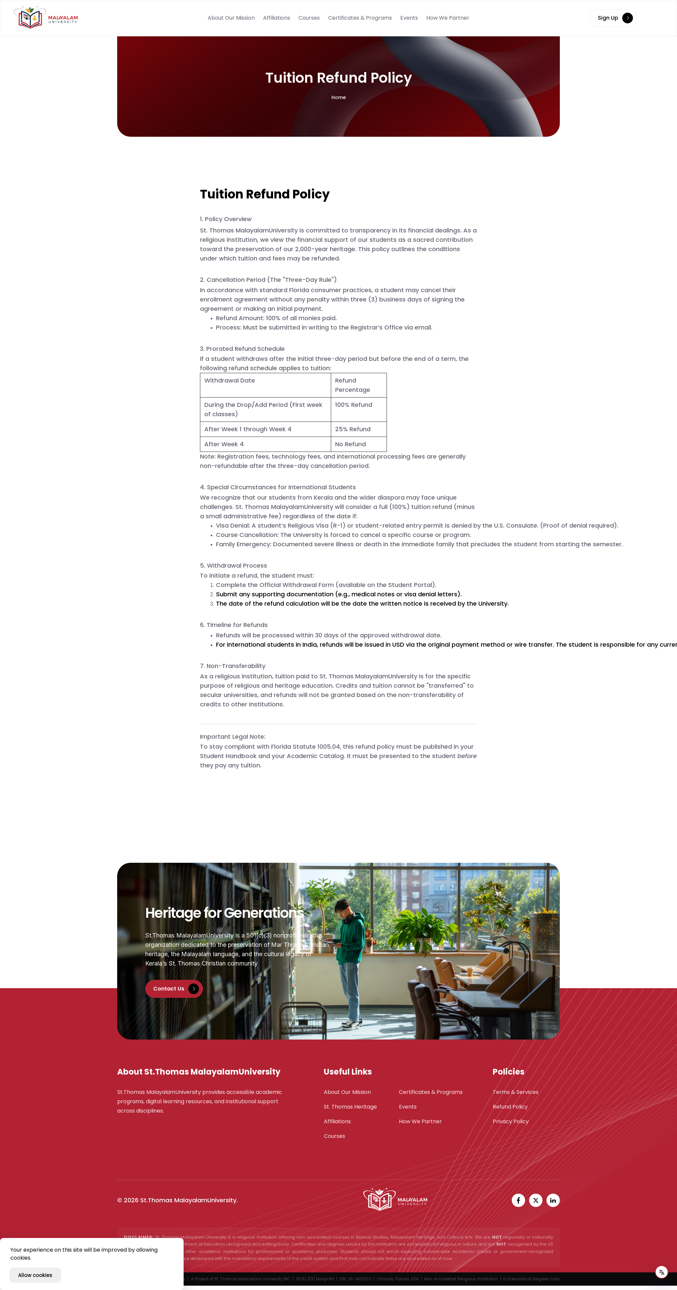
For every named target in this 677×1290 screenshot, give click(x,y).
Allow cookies (35, 1275)
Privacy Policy (511, 1121)
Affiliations (276, 18)
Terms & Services (515, 1092)
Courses (309, 18)
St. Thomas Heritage (350, 1107)
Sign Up (615, 18)
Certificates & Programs (360, 18)
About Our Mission (231, 18)
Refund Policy (510, 1107)
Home (338, 97)
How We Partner (447, 18)
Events (409, 18)
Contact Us (176, 989)
